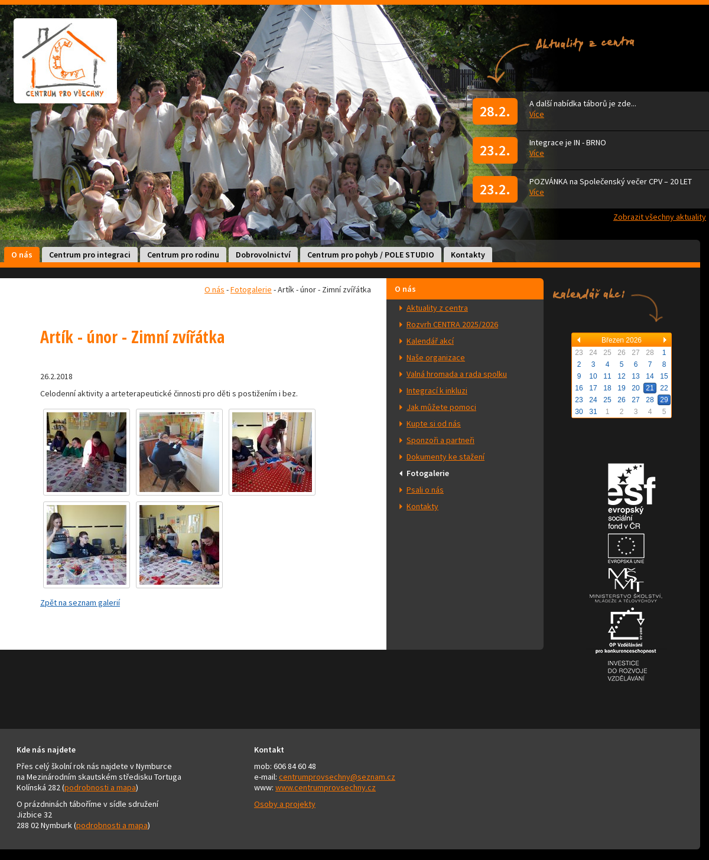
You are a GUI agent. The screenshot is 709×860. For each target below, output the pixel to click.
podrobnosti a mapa (100, 787)
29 (664, 400)
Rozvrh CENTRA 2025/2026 (452, 324)
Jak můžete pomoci (441, 407)
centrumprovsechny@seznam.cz (337, 776)
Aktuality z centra (437, 307)
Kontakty (468, 254)
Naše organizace (435, 357)
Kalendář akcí (430, 340)
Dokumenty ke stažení (445, 456)
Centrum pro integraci (90, 254)
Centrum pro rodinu (183, 254)
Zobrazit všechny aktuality (659, 216)
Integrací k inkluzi (436, 390)
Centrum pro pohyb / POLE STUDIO (370, 254)
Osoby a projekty (285, 804)
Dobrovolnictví (263, 254)
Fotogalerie (427, 473)
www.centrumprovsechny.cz (325, 787)
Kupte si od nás (433, 423)
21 (649, 388)
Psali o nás (425, 489)
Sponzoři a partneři (440, 440)
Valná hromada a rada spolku (456, 374)
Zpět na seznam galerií (80, 602)
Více (536, 114)
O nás (21, 254)
